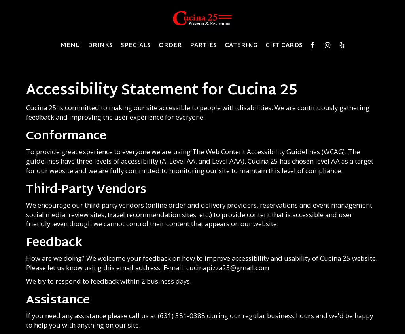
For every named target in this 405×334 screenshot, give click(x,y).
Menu (70, 46)
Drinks (100, 46)
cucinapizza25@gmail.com (227, 267)
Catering (241, 46)
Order (170, 46)
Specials (136, 46)
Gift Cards (284, 46)
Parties (203, 46)
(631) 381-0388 (181, 315)
